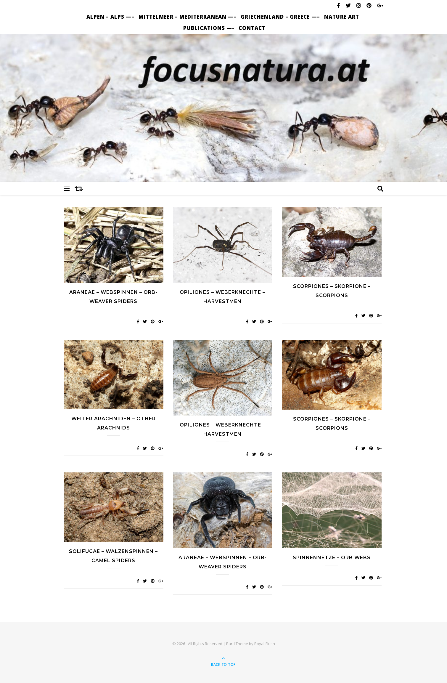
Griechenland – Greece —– (280, 16)
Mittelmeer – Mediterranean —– (188, 16)
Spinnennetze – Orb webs (332, 557)
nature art (341, 16)
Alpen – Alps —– (110, 16)
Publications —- (208, 28)
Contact (252, 28)
